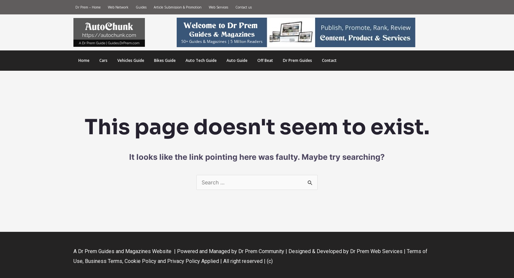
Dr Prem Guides (297, 60)
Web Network (118, 7)
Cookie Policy (141, 261)
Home (83, 60)
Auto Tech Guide (201, 60)
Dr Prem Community (261, 251)
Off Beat (265, 60)
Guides (141, 7)
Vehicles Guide (130, 60)
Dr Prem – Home (88, 7)
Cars (103, 60)
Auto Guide (237, 60)
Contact (329, 60)
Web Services (218, 7)
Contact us (243, 7)
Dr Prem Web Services (376, 251)
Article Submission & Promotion (178, 7)
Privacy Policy (183, 261)
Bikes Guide (165, 60)
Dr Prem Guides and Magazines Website (124, 251)
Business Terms (103, 261)
